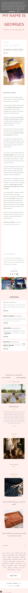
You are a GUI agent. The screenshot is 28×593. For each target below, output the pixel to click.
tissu (23, 567)
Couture (7, 553)
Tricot (12, 553)
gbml (18, 585)
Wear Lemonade (7, 559)
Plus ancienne (22, 377)
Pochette (12, 563)
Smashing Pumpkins (15, 45)
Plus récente (5, 377)
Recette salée (12, 561)
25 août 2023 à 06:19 (15, 341)
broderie (19, 569)
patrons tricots (20, 561)
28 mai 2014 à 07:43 (18, 316)
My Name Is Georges (8, 316)
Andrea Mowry (22, 565)
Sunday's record (8, 46)
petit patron (19, 563)
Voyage (9, 557)
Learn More (12, 11)
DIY (3, 553)
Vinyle (15, 46)
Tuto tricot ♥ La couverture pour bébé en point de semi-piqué (14, 534)
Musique (6, 45)
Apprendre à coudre (17, 559)
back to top (14, 575)
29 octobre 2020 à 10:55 (16, 328)
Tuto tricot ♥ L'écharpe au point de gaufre (14, 503)
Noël (17, 555)
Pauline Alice (5, 563)
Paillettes (22, 557)
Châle (5, 567)
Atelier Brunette (11, 569)
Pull (20, 567)
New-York (15, 567)
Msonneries (8, 333)
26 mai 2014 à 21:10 (12, 302)
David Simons (6, 342)
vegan (15, 565)
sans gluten (10, 565)
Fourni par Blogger (5, 592)
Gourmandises (11, 555)
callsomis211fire (7, 328)
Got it (18, 11)
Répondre (5, 310)
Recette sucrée (18, 553)
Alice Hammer (15, 557)
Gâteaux (10, 567)
